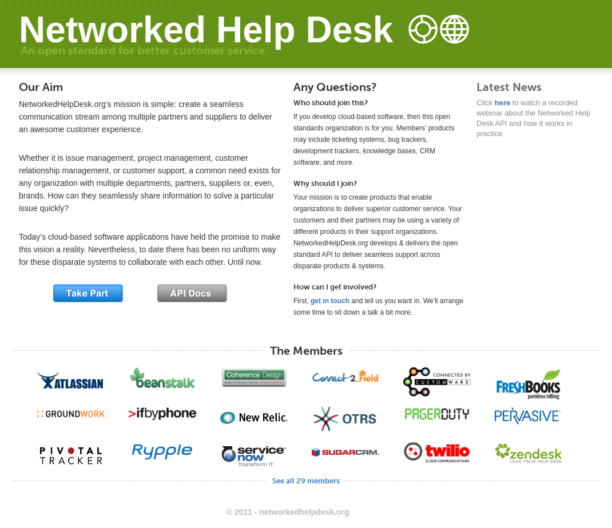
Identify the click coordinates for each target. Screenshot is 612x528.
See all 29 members (306, 481)
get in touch (330, 301)
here (502, 102)
